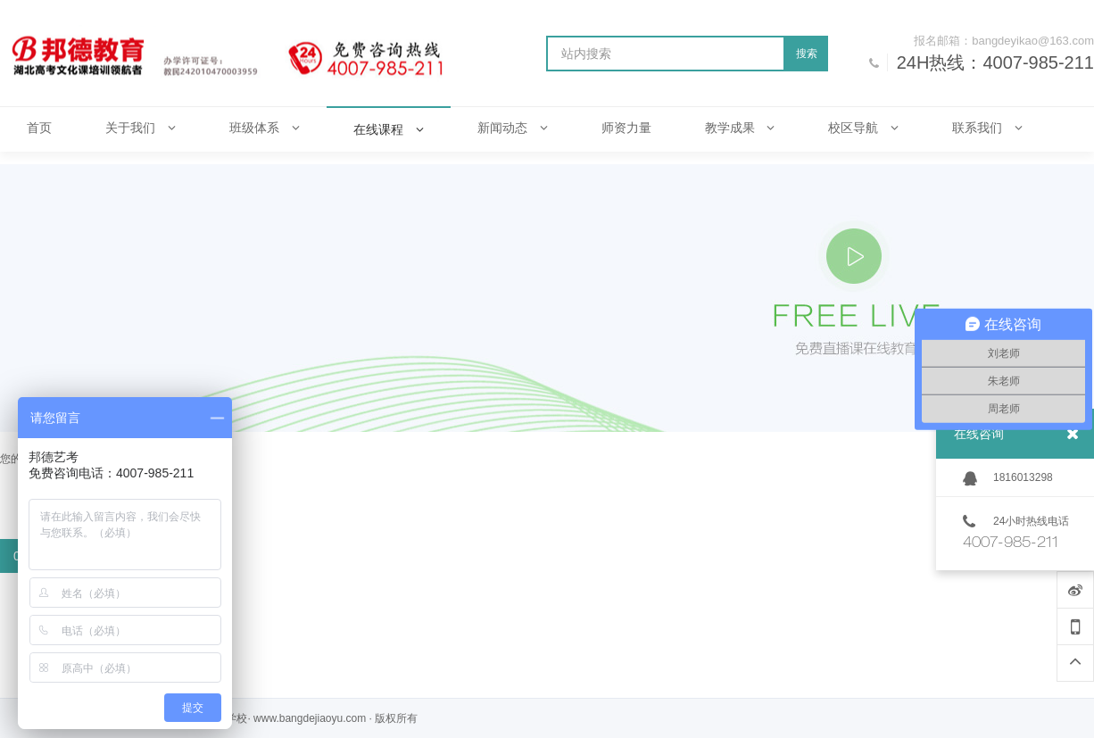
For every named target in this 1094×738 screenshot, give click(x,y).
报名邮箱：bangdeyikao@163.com (1004, 40)
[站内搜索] (665, 53)
